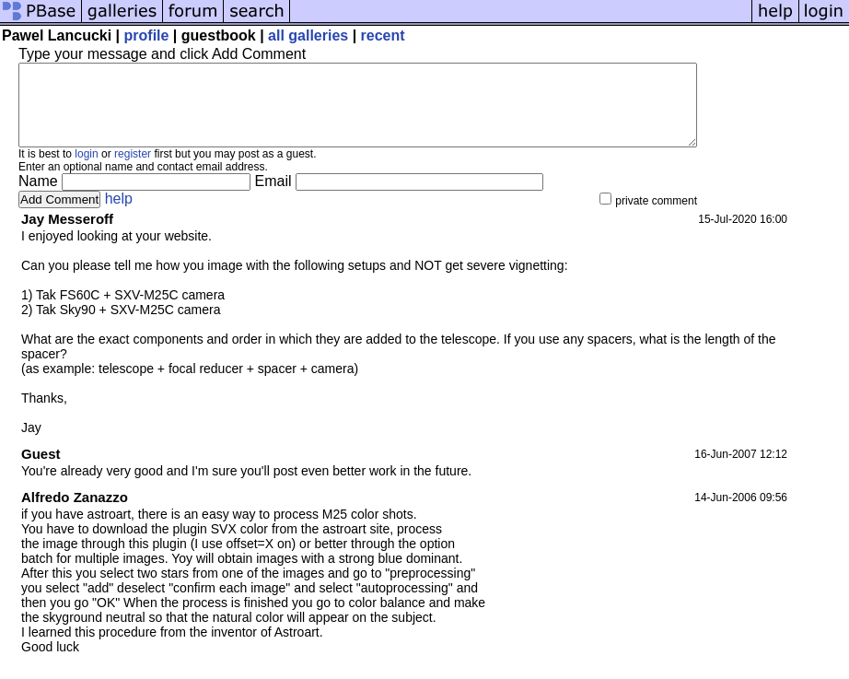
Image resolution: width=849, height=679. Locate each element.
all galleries (308, 35)
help (119, 215)
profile (146, 35)
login (86, 170)
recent (383, 35)
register (132, 170)
